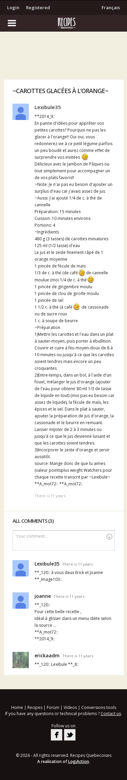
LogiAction (78, 761)
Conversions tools (98, 707)
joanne (43, 596)
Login (13, 7)
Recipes (34, 707)
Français (111, 7)
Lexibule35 (48, 107)
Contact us (111, 713)
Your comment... (64, 536)
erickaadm (47, 655)
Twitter (70, 735)
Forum (53, 707)
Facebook (56, 735)
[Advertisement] (63, 57)
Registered (38, 7)
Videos (70, 707)
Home (17, 707)
